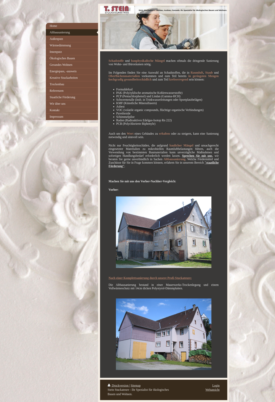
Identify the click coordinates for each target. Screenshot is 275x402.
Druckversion (118, 385)
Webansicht (212, 389)
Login (216, 385)
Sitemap (136, 385)
